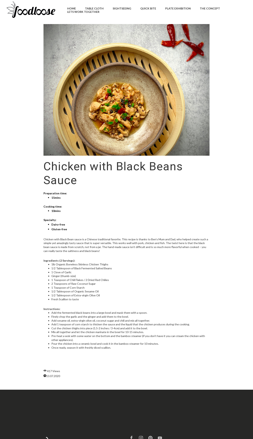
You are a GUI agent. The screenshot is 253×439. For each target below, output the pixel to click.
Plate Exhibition (178, 8)
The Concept (210, 8)
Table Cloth (94, 8)
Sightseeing (122, 8)
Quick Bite (148, 8)
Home (71, 8)
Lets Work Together (83, 11)
